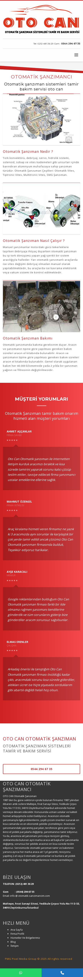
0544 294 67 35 (70, 43)
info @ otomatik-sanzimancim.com (30, 895)
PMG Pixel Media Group (21, 959)
